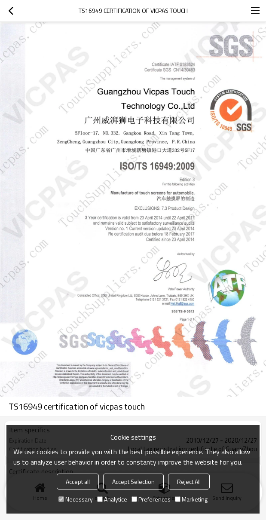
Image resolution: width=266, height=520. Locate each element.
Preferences (151, 499)
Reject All (189, 481)
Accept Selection (133, 481)
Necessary (75, 499)
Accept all (78, 481)
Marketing (191, 499)
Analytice (112, 499)
